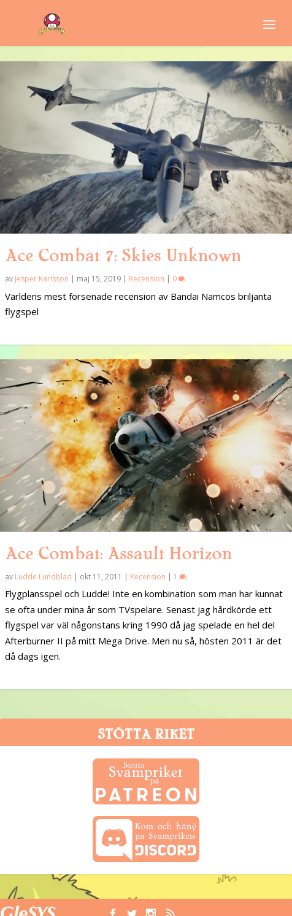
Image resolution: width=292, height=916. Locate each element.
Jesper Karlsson (42, 278)
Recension (146, 278)
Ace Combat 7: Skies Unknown (123, 255)
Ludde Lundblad (43, 576)
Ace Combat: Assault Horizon (118, 553)
